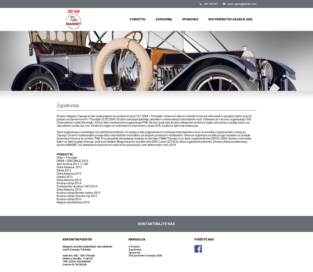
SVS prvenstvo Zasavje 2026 (230, 19)
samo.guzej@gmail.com (241, 3)
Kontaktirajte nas (156, 224)
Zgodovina (164, 19)
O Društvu (138, 19)
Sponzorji (190, 19)
